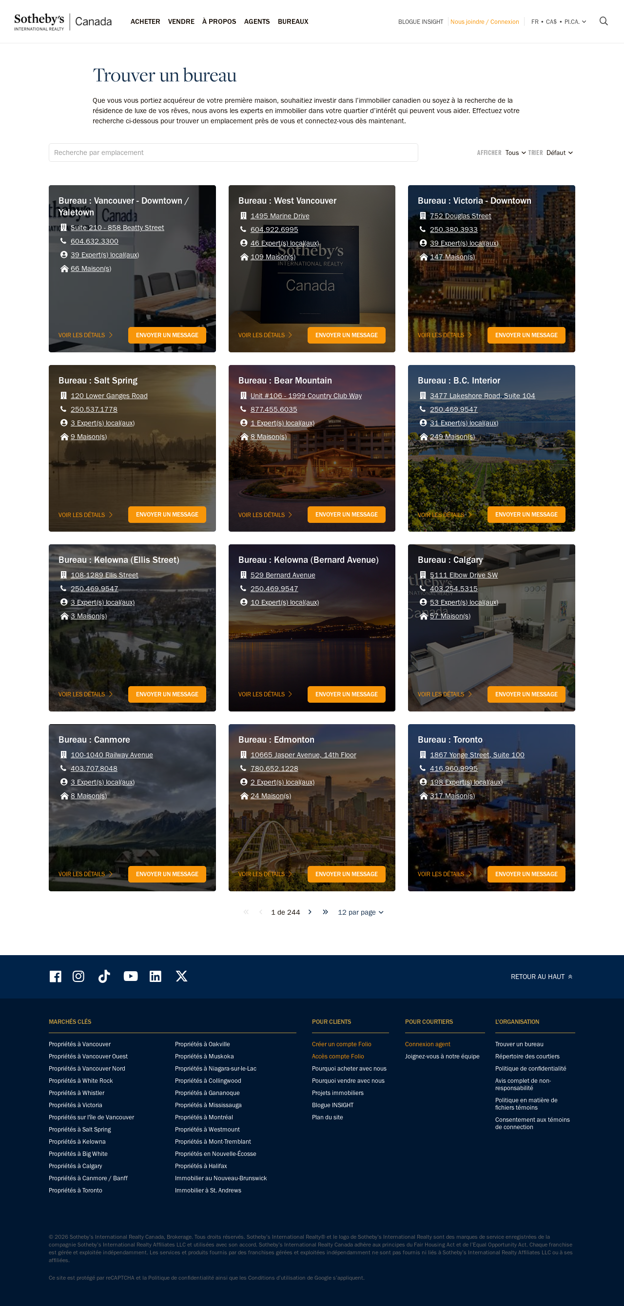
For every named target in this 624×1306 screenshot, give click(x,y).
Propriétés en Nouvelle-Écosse (215, 1153)
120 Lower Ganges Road (109, 395)
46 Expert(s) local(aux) (285, 243)
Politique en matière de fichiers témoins (526, 1103)
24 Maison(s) (271, 795)
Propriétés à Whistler (76, 1092)
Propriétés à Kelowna (77, 1141)
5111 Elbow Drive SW (464, 575)
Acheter (145, 21)
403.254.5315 (454, 588)
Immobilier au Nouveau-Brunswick (221, 1178)
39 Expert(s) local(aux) (105, 254)
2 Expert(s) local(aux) (282, 782)
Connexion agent (427, 1044)
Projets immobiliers (338, 1092)
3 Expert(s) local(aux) (103, 423)
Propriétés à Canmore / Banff (88, 1178)
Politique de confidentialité (530, 1068)
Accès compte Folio (338, 1056)
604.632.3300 (94, 241)
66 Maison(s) (91, 268)
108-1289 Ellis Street (104, 575)
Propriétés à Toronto (75, 1190)
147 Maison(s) (452, 256)
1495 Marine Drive (280, 215)
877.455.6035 (274, 409)
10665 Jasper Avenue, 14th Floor (303, 754)
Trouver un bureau (519, 1044)
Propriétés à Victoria (75, 1105)
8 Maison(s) (269, 436)
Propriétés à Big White (78, 1153)
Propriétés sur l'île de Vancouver (91, 1117)
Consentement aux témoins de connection (532, 1123)
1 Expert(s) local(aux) (282, 423)
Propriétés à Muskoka (204, 1056)
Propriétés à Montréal (204, 1117)
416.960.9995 (454, 768)
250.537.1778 (94, 409)
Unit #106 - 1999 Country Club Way (306, 395)
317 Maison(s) (452, 795)
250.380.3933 (454, 229)
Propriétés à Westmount (207, 1129)
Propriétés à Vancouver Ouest (88, 1056)
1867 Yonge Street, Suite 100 (477, 754)
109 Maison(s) (273, 256)
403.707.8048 (94, 768)
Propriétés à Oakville (202, 1044)
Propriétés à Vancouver (80, 1044)
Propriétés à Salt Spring (80, 1129)
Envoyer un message (167, 335)
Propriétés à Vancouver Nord (87, 1068)
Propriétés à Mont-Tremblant (213, 1141)
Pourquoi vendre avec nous (348, 1080)
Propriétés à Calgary (75, 1166)
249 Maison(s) (452, 436)
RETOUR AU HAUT (543, 976)
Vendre (181, 21)
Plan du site (327, 1117)
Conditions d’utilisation (277, 1277)
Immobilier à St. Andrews (208, 1190)
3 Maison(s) (89, 616)
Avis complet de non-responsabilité (523, 1084)
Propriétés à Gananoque (207, 1092)
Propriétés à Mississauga (208, 1105)
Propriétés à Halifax (201, 1166)
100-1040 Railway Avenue (112, 754)
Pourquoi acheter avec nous (349, 1068)
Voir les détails (86, 335)
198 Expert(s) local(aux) (466, 782)
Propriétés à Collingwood (208, 1080)
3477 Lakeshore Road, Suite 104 (482, 395)
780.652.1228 (274, 768)
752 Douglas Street (460, 215)
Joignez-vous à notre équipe (442, 1056)
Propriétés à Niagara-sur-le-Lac (215, 1068)
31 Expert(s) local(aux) (464, 423)
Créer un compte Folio (341, 1044)
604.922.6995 (274, 229)
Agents (257, 21)
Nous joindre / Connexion (484, 21)
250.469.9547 (454, 409)
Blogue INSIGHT (420, 21)
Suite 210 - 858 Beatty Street (117, 227)
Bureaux (293, 21)
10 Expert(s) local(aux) (285, 602)
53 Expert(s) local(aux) (464, 602)
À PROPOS (219, 21)
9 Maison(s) (89, 436)
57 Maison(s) (450, 616)
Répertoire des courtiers (527, 1056)
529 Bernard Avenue (283, 575)
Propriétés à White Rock (81, 1080)
